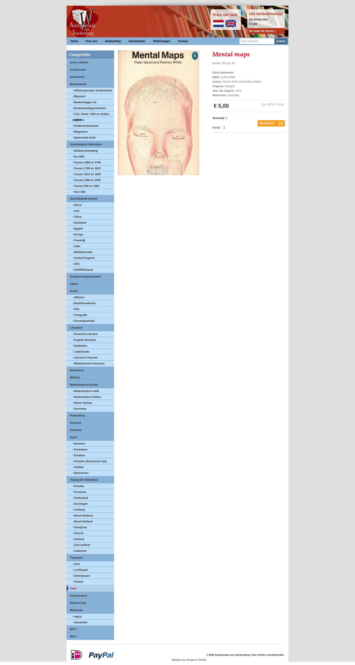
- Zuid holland (81, 545)
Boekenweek (78, 84)
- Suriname (79, 408)
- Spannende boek (84, 137)
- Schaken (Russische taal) (89, 461)
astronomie (77, 77)
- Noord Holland (82, 521)
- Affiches (78, 297)
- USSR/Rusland (82, 269)
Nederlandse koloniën (84, 384)
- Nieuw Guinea (82, 402)
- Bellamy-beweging (85, 150)
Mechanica (77, 370)
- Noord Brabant (82, 515)
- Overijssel (79, 527)
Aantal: (216, 127)
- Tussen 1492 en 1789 (86, 162)
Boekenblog (113, 41)
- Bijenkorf (79, 96)
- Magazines (80, 131)
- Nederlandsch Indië (85, 391)
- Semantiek (79, 622)
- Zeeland (78, 539)
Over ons (91, 41)
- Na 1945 (78, 156)
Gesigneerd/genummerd (85, 276)
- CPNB (77, 120)
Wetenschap (78, 603)
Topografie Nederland (84, 479)
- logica (77, 616)
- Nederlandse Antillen (86, 397)
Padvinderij (77, 415)
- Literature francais (85, 357)
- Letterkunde (80, 351)
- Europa (77, 234)
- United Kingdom (83, 258)
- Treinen (78, 581)
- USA (76, 264)
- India (76, 246)
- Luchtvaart (80, 570)
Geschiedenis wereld (83, 198)
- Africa (77, 205)
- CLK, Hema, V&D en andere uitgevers (90, 114)
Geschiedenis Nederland (86, 144)
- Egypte (77, 228)
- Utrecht (77, 533)
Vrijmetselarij (78, 595)
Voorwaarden (136, 41)
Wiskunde (76, 610)
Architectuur (78, 69)
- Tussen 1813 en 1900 (86, 174)
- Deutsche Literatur (85, 334)
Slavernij (75, 430)
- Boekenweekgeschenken (89, 108)
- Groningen (80, 503)
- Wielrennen (80, 473)
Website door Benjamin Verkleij (189, 659)
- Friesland (79, 492)
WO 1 (73, 629)
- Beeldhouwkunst (84, 303)
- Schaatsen (79, 449)
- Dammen (78, 443)
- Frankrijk (78, 240)
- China (77, 216)
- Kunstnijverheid (83, 321)
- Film (75, 309)
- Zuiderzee (79, 551)
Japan (74, 283)
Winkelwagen (161, 41)
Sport (73, 437)
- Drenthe (78, 486)
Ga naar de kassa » (262, 31)
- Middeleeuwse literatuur (88, 363)
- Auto (76, 564)
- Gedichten (79, 345)
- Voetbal (78, 467)
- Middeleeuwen (82, 252)
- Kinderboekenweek (85, 125)
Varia (73, 588)
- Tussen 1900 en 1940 (86, 180)
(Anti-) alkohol (79, 62)
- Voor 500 (78, 192)
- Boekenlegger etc (84, 102)
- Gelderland (80, 498)
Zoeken (281, 41)
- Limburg (78, 509)
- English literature (84, 340)
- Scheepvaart (81, 575)
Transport (76, 557)
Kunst (74, 291)
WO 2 (73, 636)
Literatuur (76, 327)
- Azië (75, 211)
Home (74, 41)
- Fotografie (79, 315)
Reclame (75, 422)
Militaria (75, 377)
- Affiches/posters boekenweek (92, 90)
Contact (183, 41)
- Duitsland (79, 222)
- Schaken (78, 455)
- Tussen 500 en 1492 (85, 186)
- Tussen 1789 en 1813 (86, 168)
